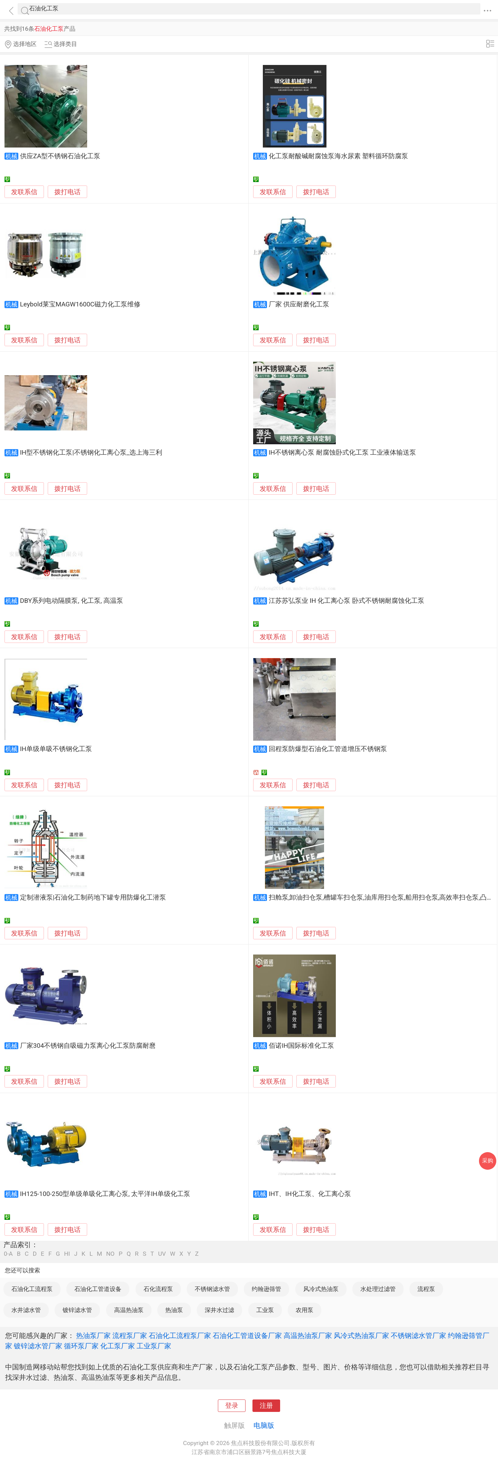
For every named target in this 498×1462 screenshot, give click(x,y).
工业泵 (265, 1310)
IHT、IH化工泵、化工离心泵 (310, 1194)
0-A (8, 1254)
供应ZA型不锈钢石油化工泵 (60, 156)
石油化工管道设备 (97, 1288)
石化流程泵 (158, 1288)
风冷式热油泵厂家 (361, 1335)
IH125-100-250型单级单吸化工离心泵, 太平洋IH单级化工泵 (105, 1194)
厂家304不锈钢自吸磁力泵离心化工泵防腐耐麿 (88, 1046)
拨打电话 (67, 192)
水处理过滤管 (378, 1288)
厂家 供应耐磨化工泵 (299, 304)
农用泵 (304, 1310)
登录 (231, 1405)
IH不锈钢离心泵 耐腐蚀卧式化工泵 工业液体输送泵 (342, 452)
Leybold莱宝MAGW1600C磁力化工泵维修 (80, 304)
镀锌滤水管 (77, 1310)
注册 (266, 1405)
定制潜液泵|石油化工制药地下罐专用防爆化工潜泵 (93, 897)
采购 (487, 1160)
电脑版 (263, 1425)
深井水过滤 (219, 1310)
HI (67, 1254)
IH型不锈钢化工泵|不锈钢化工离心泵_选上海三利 (91, 452)
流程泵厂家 (129, 1335)
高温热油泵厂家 (308, 1335)
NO (110, 1254)
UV (162, 1254)
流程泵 (426, 1288)
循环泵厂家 (81, 1346)
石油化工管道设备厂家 (247, 1335)
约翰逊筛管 (266, 1288)
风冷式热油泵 (321, 1288)
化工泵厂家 (117, 1346)
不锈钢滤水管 (212, 1288)
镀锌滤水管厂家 (38, 1346)
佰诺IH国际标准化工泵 (301, 1046)
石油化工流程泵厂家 (180, 1335)
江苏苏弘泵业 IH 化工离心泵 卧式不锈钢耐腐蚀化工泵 (346, 601)
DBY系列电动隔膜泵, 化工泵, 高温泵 (71, 601)
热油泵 (174, 1310)
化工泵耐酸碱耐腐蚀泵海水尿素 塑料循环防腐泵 (338, 156)
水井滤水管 (26, 1310)
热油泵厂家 (93, 1335)
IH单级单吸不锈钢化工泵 (56, 749)
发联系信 (24, 192)
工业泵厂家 (154, 1346)
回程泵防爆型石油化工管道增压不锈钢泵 (328, 749)
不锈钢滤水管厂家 (418, 1335)
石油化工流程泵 (32, 1288)
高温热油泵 (129, 1310)
